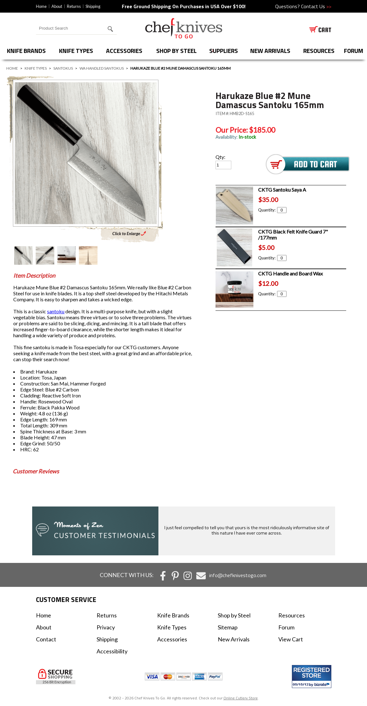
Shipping (93, 6)
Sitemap (228, 627)
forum (353, 50)
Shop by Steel (176, 50)
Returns (74, 6)
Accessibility (112, 651)
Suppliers (223, 50)
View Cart (290, 639)
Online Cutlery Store (240, 698)
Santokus (63, 68)
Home (41, 6)
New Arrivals (270, 50)
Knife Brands (26, 50)
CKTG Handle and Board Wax (290, 273)
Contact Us (316, 6)
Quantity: (272, 209)
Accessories (124, 50)
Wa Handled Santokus (102, 68)
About (56, 6)
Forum (286, 627)
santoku (55, 311)
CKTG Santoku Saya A (282, 190)
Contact (46, 639)
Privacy (106, 627)
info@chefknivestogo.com (237, 575)
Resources (318, 50)
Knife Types (76, 50)
